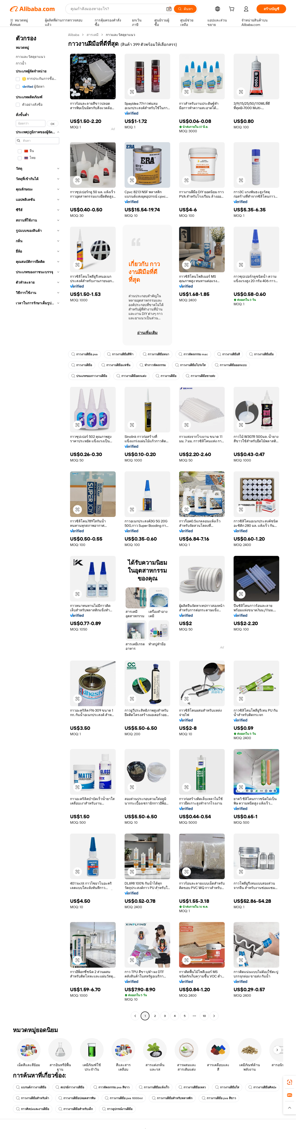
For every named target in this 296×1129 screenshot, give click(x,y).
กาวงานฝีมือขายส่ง (200, 376)
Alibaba (73, 35)
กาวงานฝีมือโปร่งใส (190, 365)
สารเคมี (92, 35)
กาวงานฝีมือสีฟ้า (120, 354)
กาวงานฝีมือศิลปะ (262, 1087)
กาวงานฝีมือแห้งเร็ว (154, 1087)
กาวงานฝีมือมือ (261, 354)
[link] (289, 1082)
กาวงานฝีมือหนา (156, 354)
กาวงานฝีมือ (81, 365)
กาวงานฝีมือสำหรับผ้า (32, 1098)
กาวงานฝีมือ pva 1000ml (124, 1098)
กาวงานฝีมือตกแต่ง (131, 376)
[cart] (232, 10)
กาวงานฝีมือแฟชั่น (115, 365)
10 (204, 1016)
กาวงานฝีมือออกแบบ (231, 365)
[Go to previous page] (135, 1015)
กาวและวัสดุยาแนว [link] (120, 35)
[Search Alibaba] (116, 9)
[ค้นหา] (185, 9)
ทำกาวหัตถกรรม (153, 365)
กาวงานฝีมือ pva (84, 354)
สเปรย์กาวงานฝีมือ (70, 1087)
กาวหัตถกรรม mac (193, 354)
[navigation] (37, 526)
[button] (169, 9)
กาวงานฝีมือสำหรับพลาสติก (172, 1098)
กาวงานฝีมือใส (227, 1087)
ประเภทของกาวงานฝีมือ (89, 376)
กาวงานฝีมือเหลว (192, 1087)
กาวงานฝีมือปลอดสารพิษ (76, 1098)
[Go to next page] (214, 1015)
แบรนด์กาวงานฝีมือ (31, 1087)
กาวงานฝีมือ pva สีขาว (219, 1098)
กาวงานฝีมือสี (228, 354)
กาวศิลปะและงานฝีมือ (32, 1109)
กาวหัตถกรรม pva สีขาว (111, 1087)
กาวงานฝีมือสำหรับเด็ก (75, 1109)
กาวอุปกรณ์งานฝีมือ (117, 1109)
